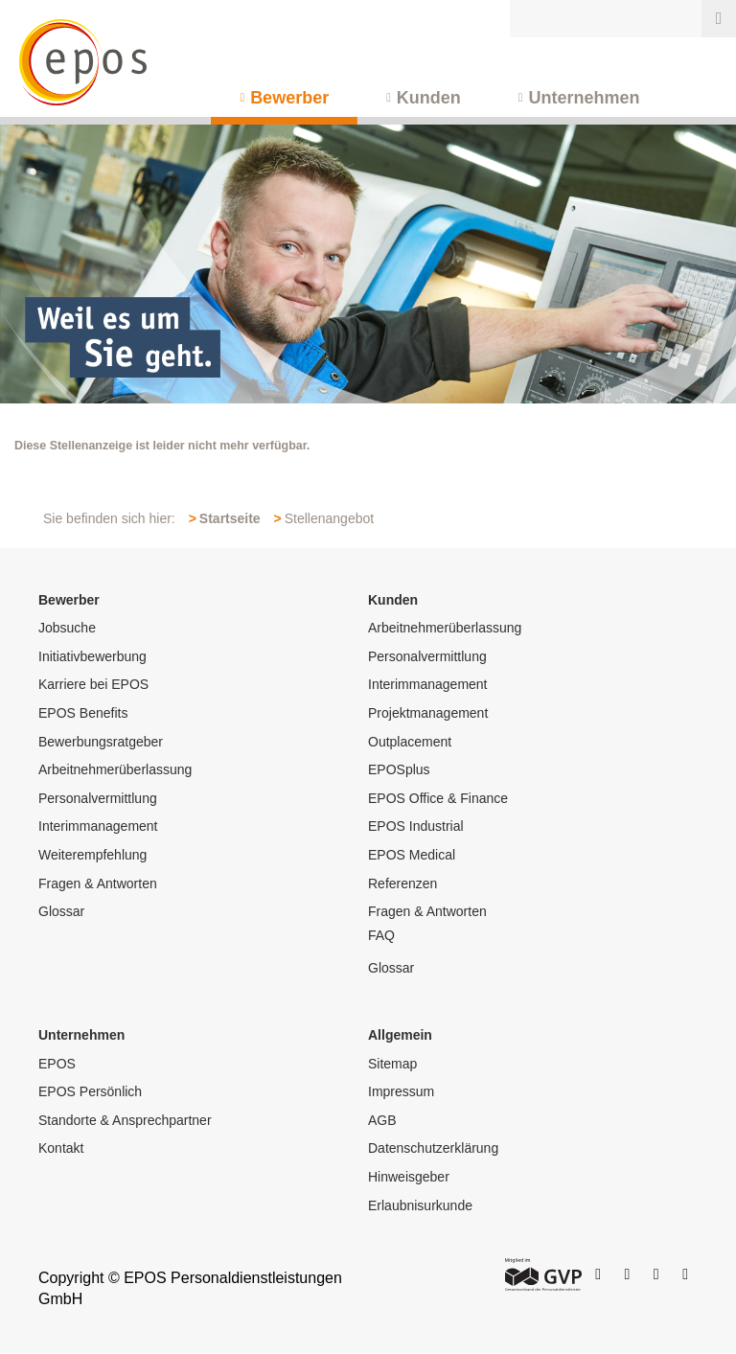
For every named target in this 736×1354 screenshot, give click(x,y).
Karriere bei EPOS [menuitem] (93, 684)
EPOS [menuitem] (57, 1063)
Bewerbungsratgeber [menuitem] (100, 741)
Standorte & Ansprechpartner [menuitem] (125, 1120)
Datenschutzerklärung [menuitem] (433, 1148)
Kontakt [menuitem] (60, 1148)
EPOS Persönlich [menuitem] (90, 1091)
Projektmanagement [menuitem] (428, 713)
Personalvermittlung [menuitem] (97, 798)
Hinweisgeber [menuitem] (408, 1176)
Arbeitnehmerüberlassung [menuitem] (115, 769)
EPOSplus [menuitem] (399, 769)
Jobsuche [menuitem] (67, 627)
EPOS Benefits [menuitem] (82, 713)
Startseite (230, 518)
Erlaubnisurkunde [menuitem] (420, 1205)
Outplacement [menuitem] (409, 741)
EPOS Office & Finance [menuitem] (438, 798)
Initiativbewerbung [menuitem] (92, 656)
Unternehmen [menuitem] (584, 97)
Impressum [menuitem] (401, 1091)
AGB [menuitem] (382, 1120)
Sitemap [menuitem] (392, 1063)
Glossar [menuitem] (61, 911)
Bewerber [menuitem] (289, 97)
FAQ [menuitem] (381, 935)
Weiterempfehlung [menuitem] (92, 854)
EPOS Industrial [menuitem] (416, 826)
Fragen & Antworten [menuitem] (97, 883)
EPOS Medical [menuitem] (411, 854)
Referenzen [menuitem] (402, 883)
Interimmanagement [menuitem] (98, 826)
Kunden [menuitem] (429, 97)
